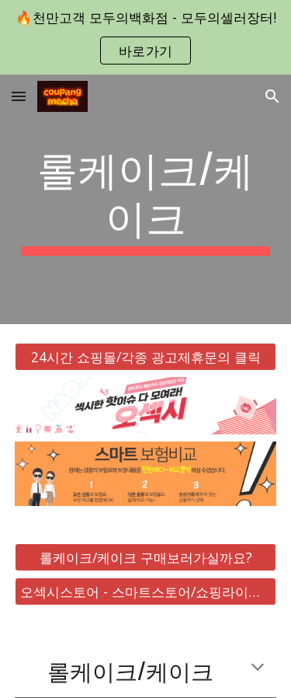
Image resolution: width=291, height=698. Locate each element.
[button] (18, 96)
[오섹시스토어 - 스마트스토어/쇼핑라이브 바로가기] (146, 592)
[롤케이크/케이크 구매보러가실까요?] (146, 558)
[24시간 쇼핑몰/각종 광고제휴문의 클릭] (146, 356)
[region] (145, 37)
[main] (146, 199)
